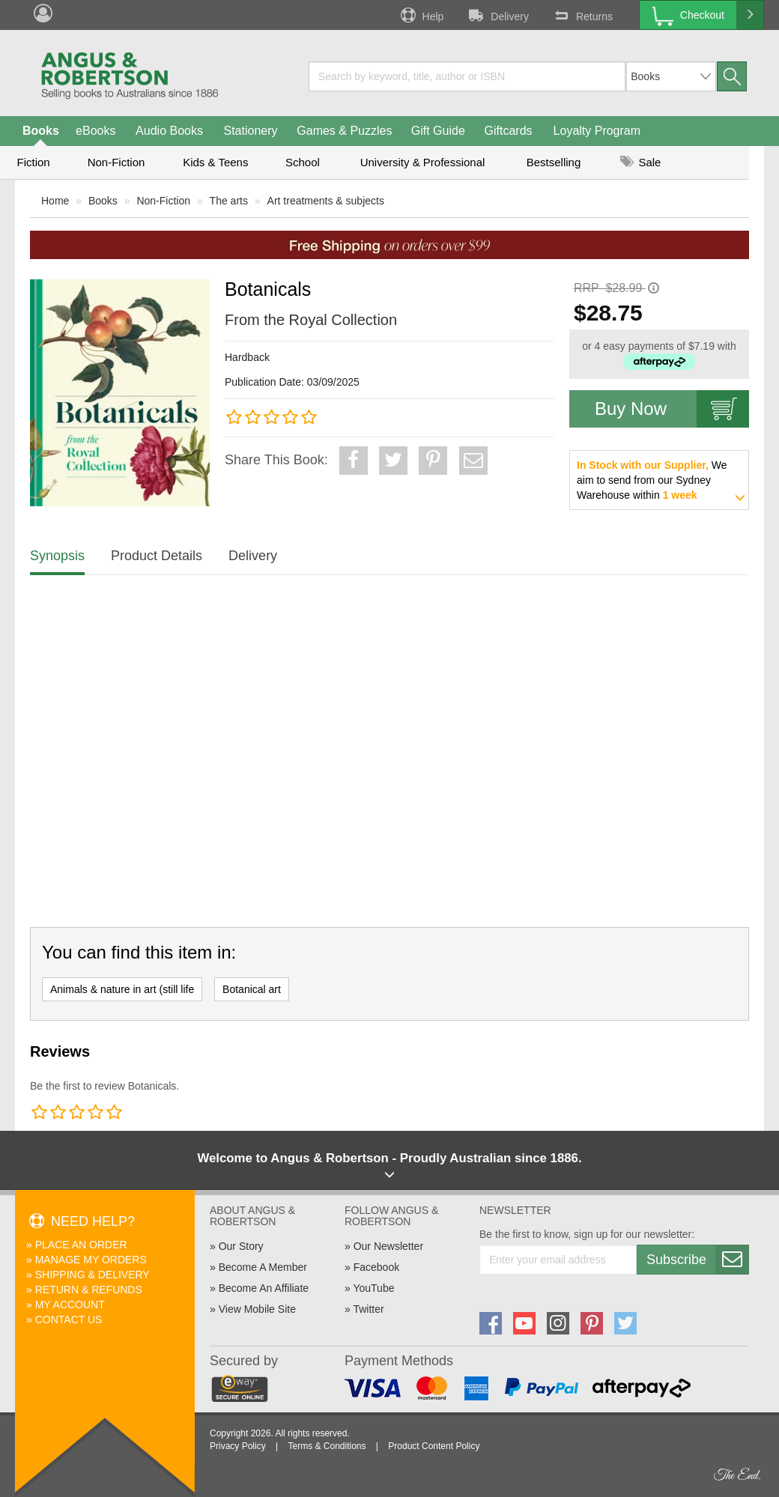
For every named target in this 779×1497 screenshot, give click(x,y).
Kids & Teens (215, 162)
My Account (70, 1305)
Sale (640, 162)
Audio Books (169, 130)
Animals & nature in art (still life (122, 989)
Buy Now (672, 409)
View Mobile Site (257, 1309)
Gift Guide (438, 130)
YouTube (373, 1288)
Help (421, 15)
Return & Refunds (88, 1290)
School (302, 162)
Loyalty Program (597, 130)
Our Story (241, 1246)
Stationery (250, 130)
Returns (582, 15)
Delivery (497, 15)
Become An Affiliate (264, 1288)
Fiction (32, 162)
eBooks (95, 130)
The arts (229, 201)
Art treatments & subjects (325, 201)
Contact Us (69, 1320)
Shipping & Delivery (92, 1275)
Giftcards (509, 130)
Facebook (376, 1267)
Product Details (156, 555)
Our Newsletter (388, 1246)
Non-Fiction (116, 162)
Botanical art (251, 989)
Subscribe (697, 1259)
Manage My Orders (91, 1260)
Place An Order (81, 1245)
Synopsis (57, 555)
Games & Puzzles (344, 130)
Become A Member (263, 1267)
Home (55, 201)
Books (40, 130)
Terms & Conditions (327, 1446)
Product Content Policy (433, 1446)
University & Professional (422, 162)
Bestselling (554, 162)
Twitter (368, 1309)
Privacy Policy (238, 1446)
